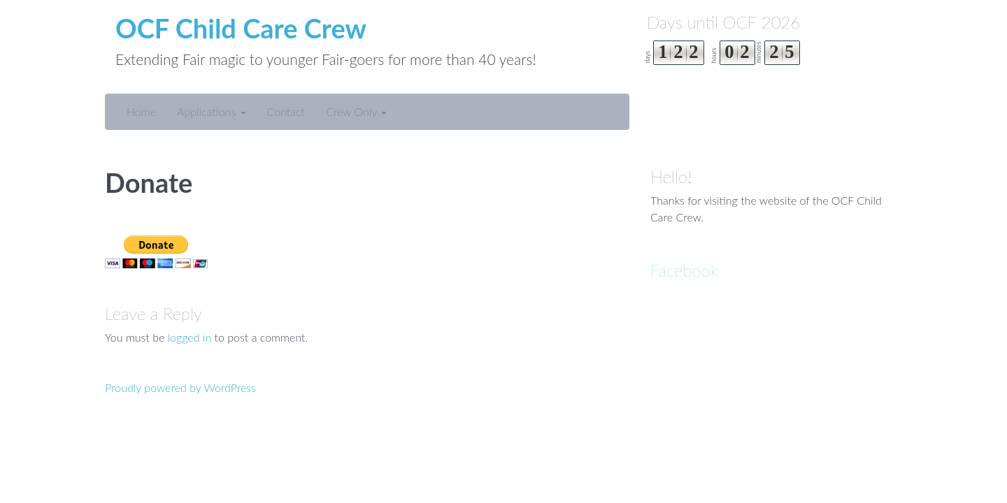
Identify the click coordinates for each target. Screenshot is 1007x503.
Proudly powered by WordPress (180, 387)
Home (141, 111)
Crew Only (356, 111)
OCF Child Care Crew (240, 28)
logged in (190, 337)
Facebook (684, 270)
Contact (286, 111)
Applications (211, 111)
